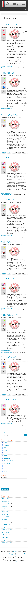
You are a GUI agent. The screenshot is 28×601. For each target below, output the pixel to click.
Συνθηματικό (4, 483)
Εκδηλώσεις (7, 458)
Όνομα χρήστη (4, 477)
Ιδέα (5, 468)
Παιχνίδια (6, 442)
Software (6, 447)
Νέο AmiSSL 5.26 (9, 24)
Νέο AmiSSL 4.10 (9, 314)
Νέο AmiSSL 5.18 (9, 72)
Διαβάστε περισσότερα (6, 66)
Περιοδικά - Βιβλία (8, 460)
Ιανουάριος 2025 (6, 522)
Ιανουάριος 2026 (6, 503)
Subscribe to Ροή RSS (6, 564)
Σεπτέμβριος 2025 (6, 509)
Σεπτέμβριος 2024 (6, 529)
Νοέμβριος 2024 (6, 524)
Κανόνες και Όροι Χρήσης (8, 553)
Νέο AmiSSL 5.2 (8, 157)
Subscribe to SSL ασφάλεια (7, 433)
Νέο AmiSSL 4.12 (9, 241)
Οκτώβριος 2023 (6, 540)
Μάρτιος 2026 (5, 501)
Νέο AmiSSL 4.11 (9, 278)
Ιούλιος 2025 (5, 511)
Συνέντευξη (7, 463)
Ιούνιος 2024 (5, 537)
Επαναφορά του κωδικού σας (9, 492)
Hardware (6, 445)
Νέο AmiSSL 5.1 (8, 199)
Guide (5, 450)
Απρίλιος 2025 (5, 516)
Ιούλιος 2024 (5, 535)
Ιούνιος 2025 (5, 514)
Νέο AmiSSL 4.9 (8, 357)
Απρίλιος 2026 (5, 498)
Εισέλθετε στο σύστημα (6, 67)
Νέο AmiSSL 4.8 (8, 399)
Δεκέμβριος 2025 (6, 506)
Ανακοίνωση (7, 453)
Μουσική (6, 455)
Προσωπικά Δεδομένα (21, 553)
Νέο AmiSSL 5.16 (9, 114)
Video (5, 466)
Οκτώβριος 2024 (6, 527)
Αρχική (3, 13)
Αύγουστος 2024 (6, 532)
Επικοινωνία (14, 554)
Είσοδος (5, 489)
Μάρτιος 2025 (5, 519)
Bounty (6, 471)
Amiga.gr (15, 551)
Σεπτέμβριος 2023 (6, 542)
